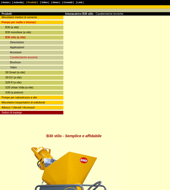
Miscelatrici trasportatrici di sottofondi (23, 102)
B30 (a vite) (12, 27)
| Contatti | (68, 2)
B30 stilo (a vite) (15, 37)
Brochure (15, 62)
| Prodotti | (32, 2)
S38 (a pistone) (14, 92)
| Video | (44, 2)
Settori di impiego (12, 112)
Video (13, 67)
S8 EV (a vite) (13, 77)
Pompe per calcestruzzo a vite (19, 97)
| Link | (80, 2)
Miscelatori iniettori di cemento (19, 17)
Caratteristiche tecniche (24, 57)
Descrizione (17, 42)
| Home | (5, 2)
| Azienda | (18, 2)
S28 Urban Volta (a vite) (19, 87)
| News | (55, 2)
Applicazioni (17, 47)
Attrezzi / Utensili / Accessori (18, 107)
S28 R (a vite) (13, 82)
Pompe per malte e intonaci (19, 22)
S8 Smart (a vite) (15, 72)
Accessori (15, 52)
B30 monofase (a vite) (18, 32)
